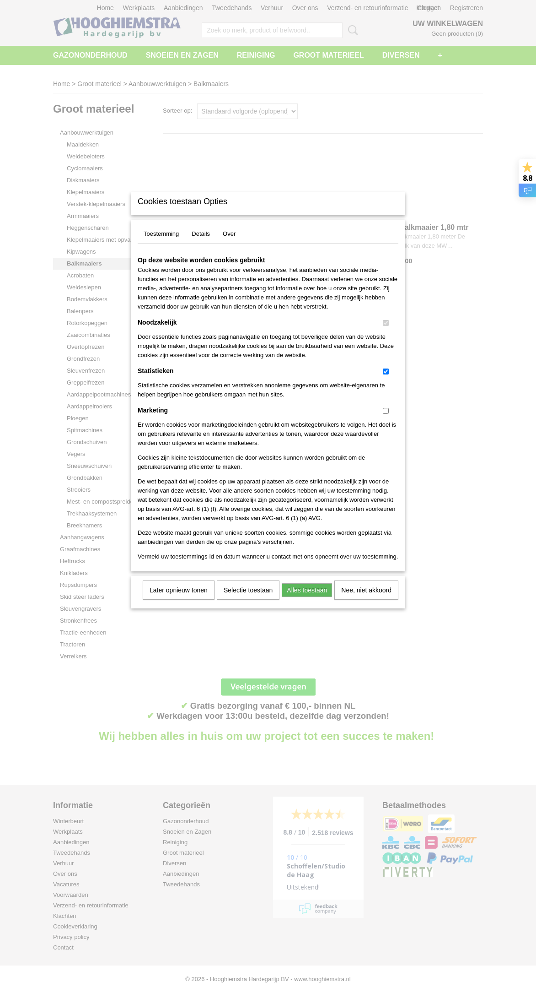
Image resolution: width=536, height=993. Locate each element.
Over (229, 245)
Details (201, 245)
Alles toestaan (307, 602)
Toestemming (161, 245)
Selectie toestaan (248, 602)
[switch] (386, 335)
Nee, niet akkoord (366, 602)
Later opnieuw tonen (179, 602)
